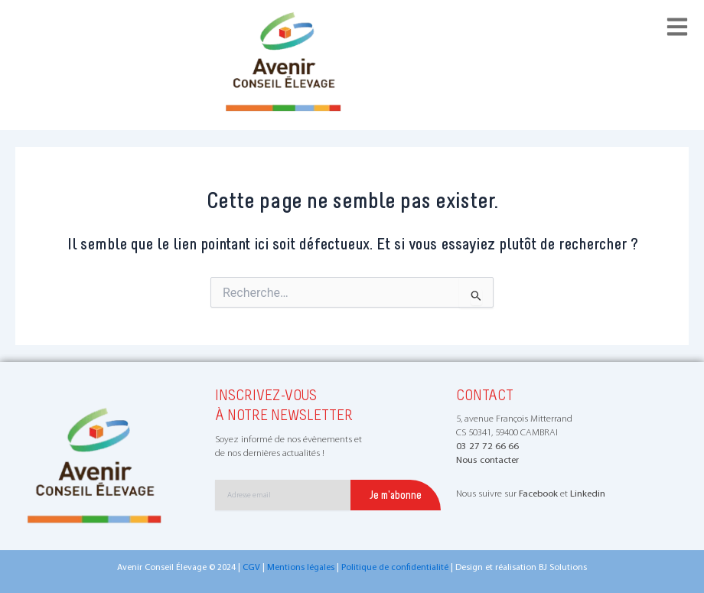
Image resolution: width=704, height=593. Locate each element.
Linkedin (587, 494)
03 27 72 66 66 (487, 446)
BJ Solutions (563, 567)
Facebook (538, 494)
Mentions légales (300, 567)
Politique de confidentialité (394, 567)
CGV (251, 567)
